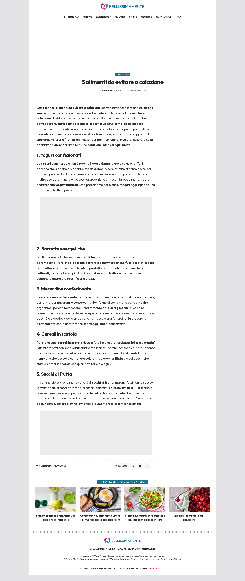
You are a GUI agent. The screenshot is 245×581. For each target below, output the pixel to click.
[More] (153, 468)
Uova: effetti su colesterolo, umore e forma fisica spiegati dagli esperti (100, 522)
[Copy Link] (146, 468)
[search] (207, 6)
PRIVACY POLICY (157, 575)
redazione (107, 92)
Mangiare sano (122, 75)
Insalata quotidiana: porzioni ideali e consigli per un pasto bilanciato (144, 522)
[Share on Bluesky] (138, 468)
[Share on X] (131, 468)
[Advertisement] (122, 45)
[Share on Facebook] (119, 468)
